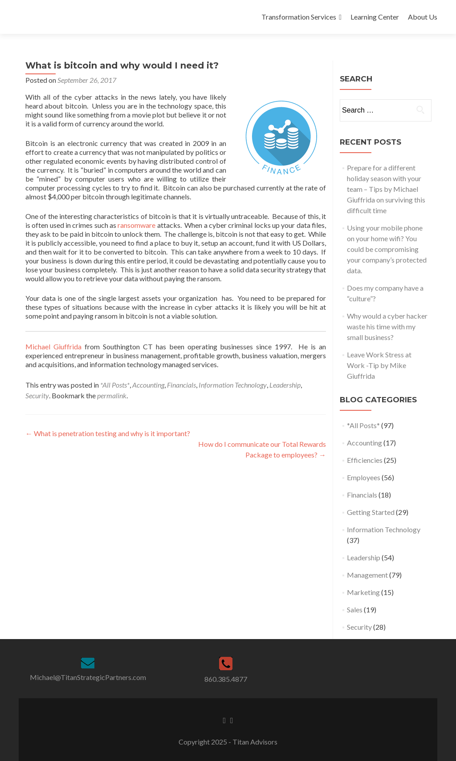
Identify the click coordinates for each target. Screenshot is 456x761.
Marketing (363, 592)
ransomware (137, 225)
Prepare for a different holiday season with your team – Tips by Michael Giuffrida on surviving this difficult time (386, 189)
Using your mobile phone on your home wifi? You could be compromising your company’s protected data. (387, 249)
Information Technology (233, 384)
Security (37, 395)
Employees (363, 477)
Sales (354, 609)
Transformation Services (298, 16)
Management (367, 575)
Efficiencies (365, 460)
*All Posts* (115, 384)
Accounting (148, 384)
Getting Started (371, 512)
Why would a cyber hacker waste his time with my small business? (387, 326)
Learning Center (374, 16)
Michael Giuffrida (53, 346)
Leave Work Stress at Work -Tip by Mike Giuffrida (379, 365)
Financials (181, 384)
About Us (422, 16)
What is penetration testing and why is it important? (107, 433)
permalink (111, 395)
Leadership (285, 384)
